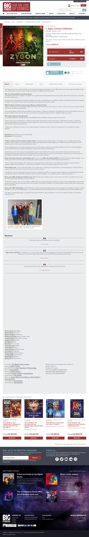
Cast (41, 84)
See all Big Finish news (77, 471)
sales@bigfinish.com (32, 519)
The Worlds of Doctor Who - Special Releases (76, 420)
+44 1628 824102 (34, 517)
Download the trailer (78, 73)
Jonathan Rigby (9, 355)
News (51, 13)
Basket (83, 5)
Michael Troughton (10, 335)
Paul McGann (53, 426)
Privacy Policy (6, 462)
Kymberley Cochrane (10, 336)
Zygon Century (46, 22)
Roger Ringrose (9, 357)
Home (12, 22)
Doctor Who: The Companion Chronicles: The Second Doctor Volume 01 (11, 425)
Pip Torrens (8, 358)
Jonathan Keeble (9, 340)
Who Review (44, 258)
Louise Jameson (82, 428)
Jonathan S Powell (14, 366)
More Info (12, 438)
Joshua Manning (9, 346)
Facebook (52, 454)
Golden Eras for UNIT (69, 491)
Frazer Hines (17, 429)
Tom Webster (15, 364)
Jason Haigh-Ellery (20, 368)
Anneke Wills (10, 429)
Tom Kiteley (8, 342)
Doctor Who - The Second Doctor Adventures (32, 420)
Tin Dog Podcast (44, 270)
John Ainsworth (18, 383)
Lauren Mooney (65, 33)
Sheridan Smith (60, 426)
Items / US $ (75, 5)
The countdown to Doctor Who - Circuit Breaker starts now (30, 493)
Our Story (84, 517)
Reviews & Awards (75, 84)
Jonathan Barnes (56, 33)
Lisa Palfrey (8, 351)
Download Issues (82, 521)
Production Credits (55, 84)
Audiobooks (19, 22)
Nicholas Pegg (9, 353)
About (72, 13)
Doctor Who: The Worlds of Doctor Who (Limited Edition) (76, 424)
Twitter (57, 454)
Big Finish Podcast (64, 456)
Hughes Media (11, 534)
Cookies (32, 532)
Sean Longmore (25, 364)
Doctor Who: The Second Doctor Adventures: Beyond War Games (33, 425)
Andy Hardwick (14, 370)
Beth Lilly (7, 344)
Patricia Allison (54, 36)
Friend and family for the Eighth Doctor (30, 475)
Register (82, 1)
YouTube (67, 454)
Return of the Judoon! (69, 474)
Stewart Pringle (74, 33)
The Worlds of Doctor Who (32, 22)
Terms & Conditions (39, 532)
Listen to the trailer (77, 72)
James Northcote (9, 349)
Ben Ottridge (18, 375)
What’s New (40, 13)
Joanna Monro (9, 347)
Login (76, 1)
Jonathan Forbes (9, 338)
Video (17, 84)
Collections (26, 13)
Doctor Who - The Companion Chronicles (10, 420)
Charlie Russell (63, 36)
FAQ (85, 519)
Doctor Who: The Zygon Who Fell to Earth (55, 423)
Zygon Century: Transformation (78, 444)
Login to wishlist (55, 64)
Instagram (62, 454)
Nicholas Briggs (32, 368)
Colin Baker (74, 428)
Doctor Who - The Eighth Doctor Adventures (54, 420)
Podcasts (61, 13)
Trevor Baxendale (10, 379)
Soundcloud (75, 454)
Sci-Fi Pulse (44, 244)
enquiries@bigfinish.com (48, 519)
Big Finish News (11, 471)
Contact (82, 13)
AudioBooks (12, 13)
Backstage (29, 84)
